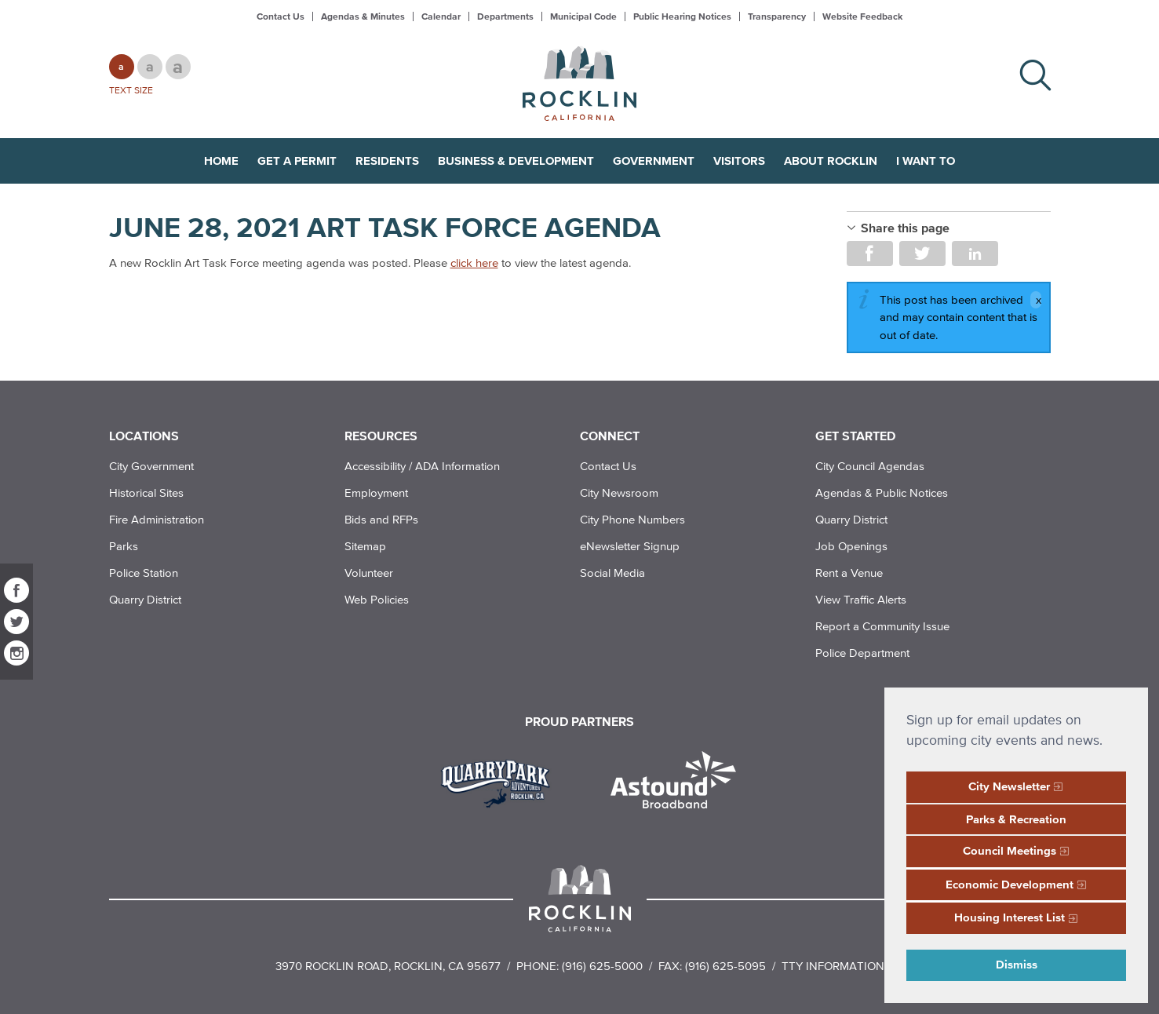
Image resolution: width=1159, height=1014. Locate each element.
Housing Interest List (1009, 917)
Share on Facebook (870, 253)
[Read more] (501, 781)
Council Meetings (1009, 850)
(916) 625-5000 (602, 965)
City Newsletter (1009, 786)
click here (474, 262)
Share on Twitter (922, 253)
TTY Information (833, 965)
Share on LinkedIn (975, 253)
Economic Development (1009, 884)
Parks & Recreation (1016, 819)
